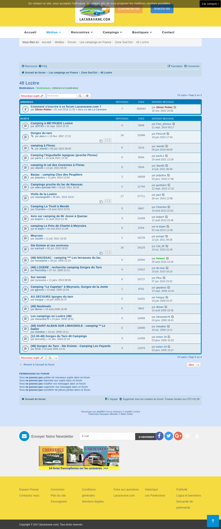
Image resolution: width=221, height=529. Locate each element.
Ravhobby (40, 270)
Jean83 (43, 148)
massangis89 (42, 197)
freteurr (160, 258)
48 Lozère (29, 82)
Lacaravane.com (124, 495)
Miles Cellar (127, 414)
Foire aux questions (126, 489)
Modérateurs (43, 88)
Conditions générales (89, 492)
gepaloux (161, 287)
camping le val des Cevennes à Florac (58, 165)
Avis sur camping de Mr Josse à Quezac (59, 216)
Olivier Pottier (43, 109)
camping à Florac (43, 145)
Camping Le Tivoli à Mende (50, 206)
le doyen (40, 228)
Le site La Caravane (95, 109)
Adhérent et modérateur (65, 88)
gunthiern (161, 185)
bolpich (39, 219)
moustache (41, 260)
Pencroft (161, 133)
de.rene (160, 268)
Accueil (30, 32)
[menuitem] (43, 66)
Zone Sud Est (123, 42)
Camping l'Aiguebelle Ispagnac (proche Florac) (64, 155)
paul (158, 194)
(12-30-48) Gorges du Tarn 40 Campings (59, 336)
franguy (39, 299)
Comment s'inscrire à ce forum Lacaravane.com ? (66, 106)
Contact (168, 32)
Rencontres (80, 32)
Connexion (58, 489)
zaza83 (39, 238)
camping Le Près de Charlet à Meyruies (58, 225)
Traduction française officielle (103, 414)
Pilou (159, 278)
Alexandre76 (42, 319)
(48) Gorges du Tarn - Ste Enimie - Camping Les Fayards (71, 346)
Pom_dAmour (163, 124)
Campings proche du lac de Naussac (57, 184)
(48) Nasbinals (41, 306)
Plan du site (58, 495)
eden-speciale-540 (45, 187)
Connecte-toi (128, 8)
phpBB (100, 411)
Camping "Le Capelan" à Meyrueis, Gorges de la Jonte (69, 286)
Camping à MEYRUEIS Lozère (52, 123)
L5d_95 (160, 246)
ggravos (39, 289)
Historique (151, 489)
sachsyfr (40, 248)
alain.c (43, 136)
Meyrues (37, 235)
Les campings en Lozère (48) (51, 316)
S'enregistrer (59, 501)
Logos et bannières (188, 495)
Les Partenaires (155, 495)
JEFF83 (39, 126)
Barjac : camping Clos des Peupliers (56, 174)
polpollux (40, 177)
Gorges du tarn (41, 133)
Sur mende (38, 277)
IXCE (38, 349)
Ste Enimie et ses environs (50, 245)
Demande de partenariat (184, 504)
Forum (72, 42)
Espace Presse (29, 489)
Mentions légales (93, 501)
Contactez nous (29, 495)
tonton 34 (161, 337)
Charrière (40, 209)
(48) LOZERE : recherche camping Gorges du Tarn (66, 267)
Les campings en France (95, 42)
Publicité (181, 489)
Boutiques (140, 32)
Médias (52, 32)
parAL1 (39, 158)
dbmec (39, 309)
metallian (40, 332)
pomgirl (160, 236)
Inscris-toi (162, 8)
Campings (111, 32)
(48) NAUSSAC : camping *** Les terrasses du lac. (66, 257)
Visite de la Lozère (44, 194)
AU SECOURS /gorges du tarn (52, 296)
